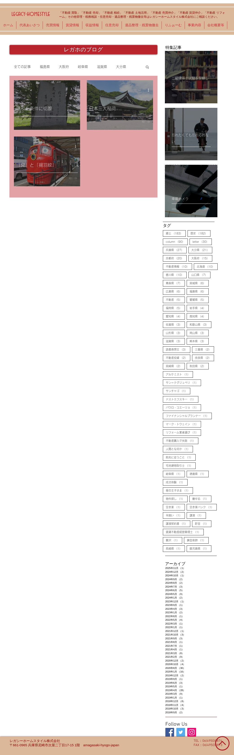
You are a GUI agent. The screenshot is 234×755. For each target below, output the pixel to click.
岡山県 (199, 332)
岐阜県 (83, 66)
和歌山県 (200, 324)
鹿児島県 (200, 548)
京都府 (176, 258)
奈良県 (204, 357)
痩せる (201, 498)
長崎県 (175, 548)
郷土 (176, 233)
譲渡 (198, 515)
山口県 (200, 274)
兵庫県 (176, 249)
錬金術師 (198, 540)
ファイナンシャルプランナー (189, 415)
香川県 (176, 274)
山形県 (175, 332)
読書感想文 (178, 349)
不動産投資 (178, 357)
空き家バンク (203, 506)
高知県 (199, 316)
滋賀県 (102, 66)
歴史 (200, 233)
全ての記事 (22, 66)
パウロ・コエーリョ (183, 407)
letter (202, 241)
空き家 (175, 506)
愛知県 (175, 316)
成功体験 (177, 482)
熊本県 (199, 341)
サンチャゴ (178, 390)
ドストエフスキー (182, 399)
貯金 (203, 523)
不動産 (175, 299)
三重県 (204, 349)
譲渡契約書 (178, 523)
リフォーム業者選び (183, 432)
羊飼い (175, 515)
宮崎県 (175, 365)
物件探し (177, 498)
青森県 (175, 282)
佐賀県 (175, 324)
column (177, 241)
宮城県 (199, 282)
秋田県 (199, 365)
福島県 (45, 66)
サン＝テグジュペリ (183, 382)
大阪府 (64, 66)
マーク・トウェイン (183, 423)
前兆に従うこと (181, 457)
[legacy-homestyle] (169, 732)
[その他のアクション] (77, 90)
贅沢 (174, 540)
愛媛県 (199, 299)
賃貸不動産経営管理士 (185, 531)
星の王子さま (179, 490)
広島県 (175, 291)
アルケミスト (179, 374)
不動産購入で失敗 (182, 440)
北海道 (207, 266)
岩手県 (199, 307)
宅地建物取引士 (181, 465)
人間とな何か (179, 448)
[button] (147, 67)
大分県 (121, 66)
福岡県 (175, 307)
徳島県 (199, 473)
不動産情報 (179, 266)
